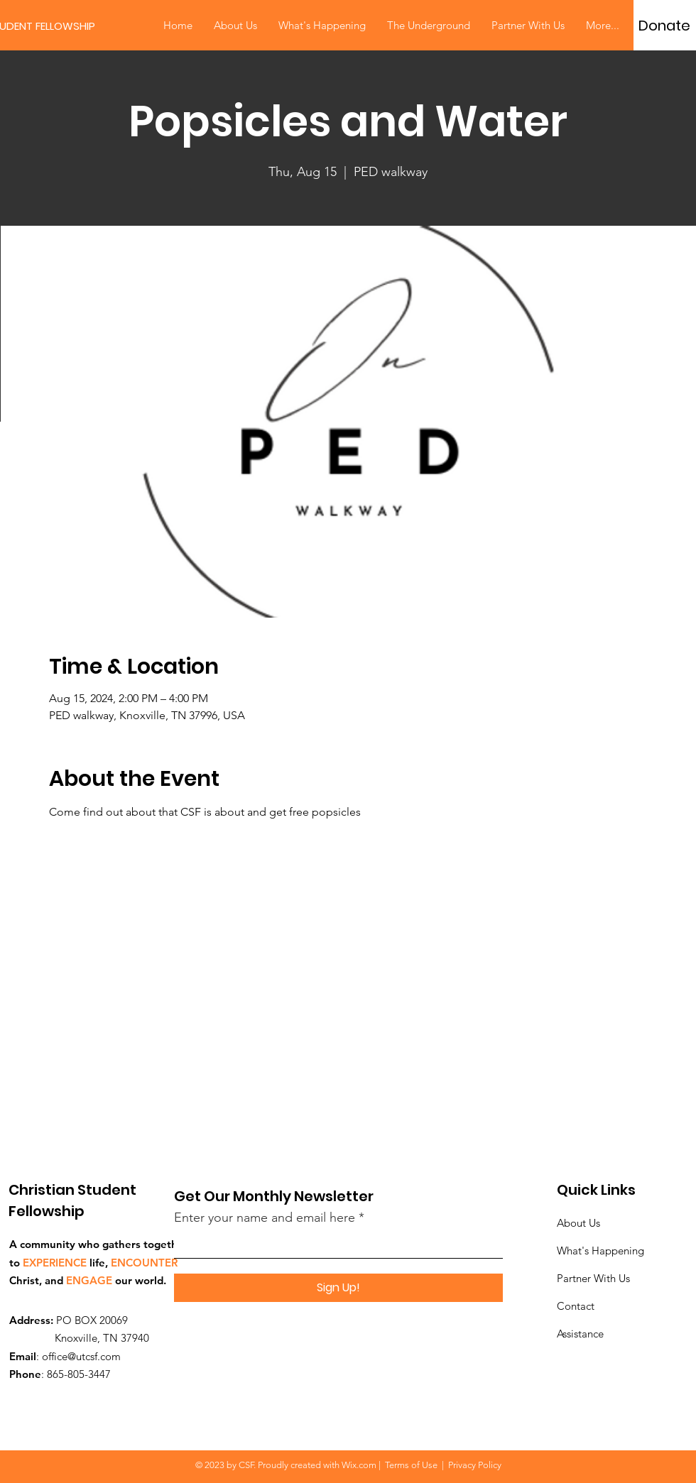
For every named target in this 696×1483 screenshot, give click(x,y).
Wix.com (359, 1465)
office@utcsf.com (81, 1356)
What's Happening (600, 1250)
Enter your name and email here (264, 1217)
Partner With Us (593, 1278)
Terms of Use (411, 1465)
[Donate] (664, 25)
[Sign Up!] (338, 1288)
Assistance (580, 1333)
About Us (578, 1223)
